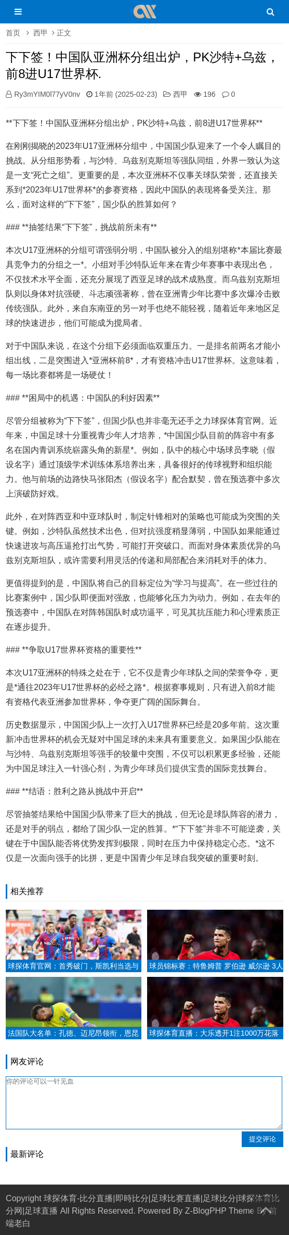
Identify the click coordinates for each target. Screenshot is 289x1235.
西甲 (40, 33)
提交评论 (262, 1139)
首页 (13, 33)
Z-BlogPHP (206, 1210)
